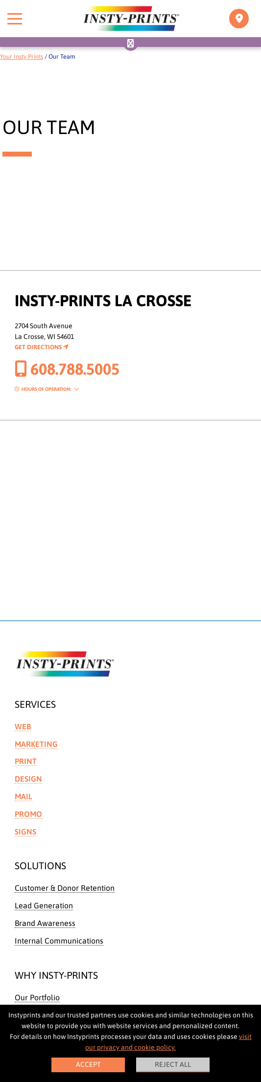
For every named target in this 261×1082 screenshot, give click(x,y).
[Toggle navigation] (239, 18)
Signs (25, 831)
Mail (23, 796)
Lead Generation (44, 905)
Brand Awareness (45, 923)
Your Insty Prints (21, 56)
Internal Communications (59, 940)
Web (23, 726)
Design (28, 778)
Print (26, 761)
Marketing (36, 744)
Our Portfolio (37, 997)
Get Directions (42, 347)
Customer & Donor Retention (65, 887)
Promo (28, 814)
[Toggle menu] (14, 18)
